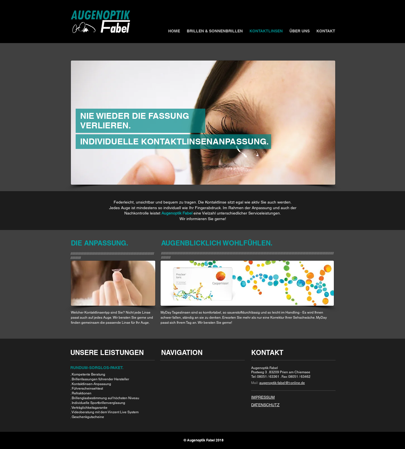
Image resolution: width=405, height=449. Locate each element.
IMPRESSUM (263, 397)
